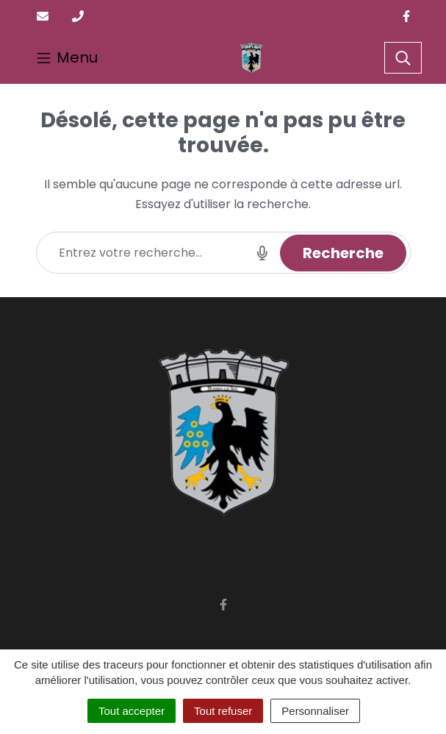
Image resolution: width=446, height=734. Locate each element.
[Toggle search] (403, 58)
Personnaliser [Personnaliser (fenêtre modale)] (315, 711)
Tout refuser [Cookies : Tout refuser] (223, 711)
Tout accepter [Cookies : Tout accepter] (131, 711)
